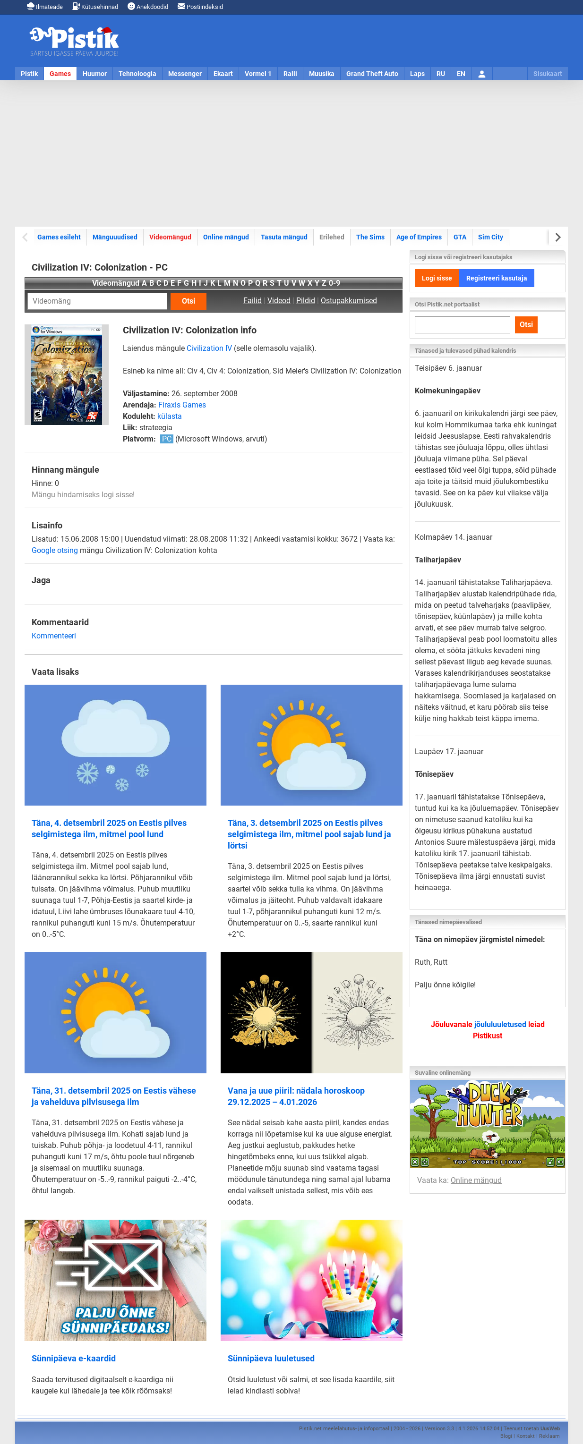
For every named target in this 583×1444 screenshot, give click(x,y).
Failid (252, 300)
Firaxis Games (182, 404)
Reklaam (549, 1436)
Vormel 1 (258, 73)
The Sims (370, 237)
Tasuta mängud (284, 237)
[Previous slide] (25, 237)
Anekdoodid (148, 6)
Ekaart (223, 73)
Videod (279, 300)
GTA (460, 237)
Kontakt (525, 1436)
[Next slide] (557, 237)
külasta (169, 416)
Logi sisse (437, 278)
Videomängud (170, 237)
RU (441, 73)
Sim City (490, 237)
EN (461, 73)
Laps (417, 73)
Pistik (29, 73)
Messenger (185, 73)
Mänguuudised (115, 237)
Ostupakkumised (349, 300)
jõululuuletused (500, 1024)
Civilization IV (209, 348)
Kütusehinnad (95, 6)
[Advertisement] (291, 153)
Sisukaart (547, 73)
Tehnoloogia (137, 73)
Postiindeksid (200, 6)
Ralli (290, 73)
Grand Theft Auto (372, 73)
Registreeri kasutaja (496, 278)
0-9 (334, 283)
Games (60, 73)
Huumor (95, 73)
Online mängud (226, 237)
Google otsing (55, 550)
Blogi (506, 1436)
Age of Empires (419, 237)
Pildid (305, 300)
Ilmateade (45, 6)
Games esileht (59, 237)
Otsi (188, 301)
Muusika (321, 73)
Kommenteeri (54, 635)
